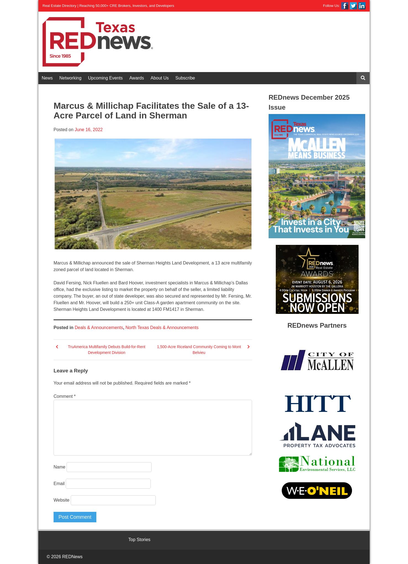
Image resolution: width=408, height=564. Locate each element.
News (47, 78)
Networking (70, 78)
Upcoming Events (105, 78)
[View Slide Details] (317, 176)
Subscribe (185, 78)
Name (59, 467)
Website (62, 500)
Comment (65, 396)
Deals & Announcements (99, 327)
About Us (160, 78)
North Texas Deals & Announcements (162, 327)
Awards (136, 78)
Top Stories (139, 539)
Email (59, 483)
